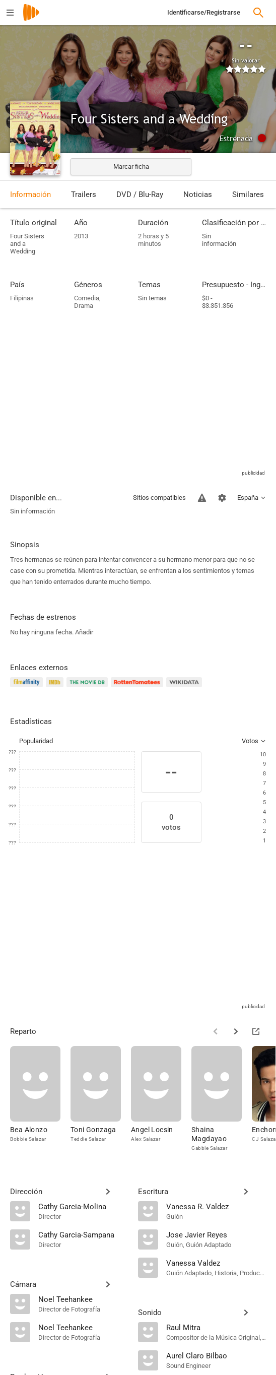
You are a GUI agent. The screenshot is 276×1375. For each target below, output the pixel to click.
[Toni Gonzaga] (101, 1099)
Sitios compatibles (159, 497)
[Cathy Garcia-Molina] (83, 1206)
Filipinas (22, 298)
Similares (248, 194)
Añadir (84, 632)
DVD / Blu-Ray (139, 194)
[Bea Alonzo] (40, 1099)
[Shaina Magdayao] (221, 1099)
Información (30, 194)
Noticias (197, 194)
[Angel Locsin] (161, 1099)
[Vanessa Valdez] (216, 1263)
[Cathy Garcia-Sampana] (83, 1234)
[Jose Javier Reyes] (216, 1234)
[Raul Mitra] (216, 1327)
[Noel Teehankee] (83, 1299)
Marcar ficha (131, 166)
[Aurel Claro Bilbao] (216, 1355)
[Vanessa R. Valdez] (216, 1206)
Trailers (83, 194)
